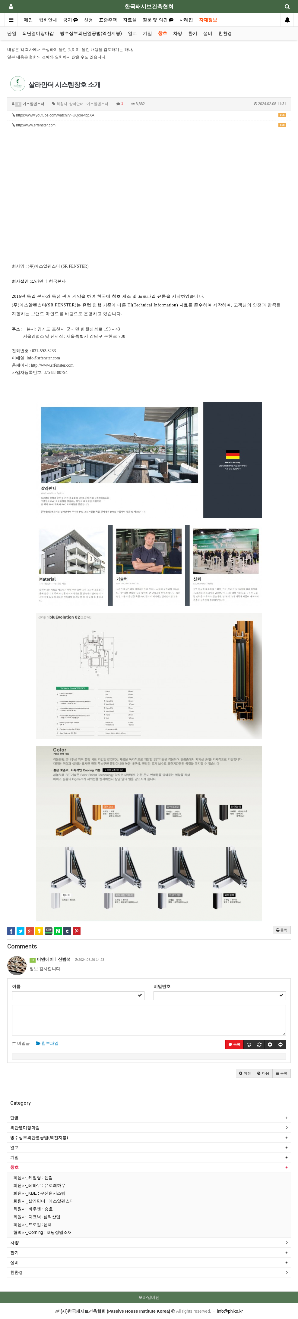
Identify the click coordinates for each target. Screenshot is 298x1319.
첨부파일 (47, 1043)
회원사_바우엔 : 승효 (33, 1208)
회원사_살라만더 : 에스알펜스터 (43, 1201)
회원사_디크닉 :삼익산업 (36, 1216)
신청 (88, 20)
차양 (177, 33)
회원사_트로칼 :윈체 (32, 1224)
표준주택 (108, 20)
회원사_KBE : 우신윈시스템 (39, 1193)
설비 (207, 33)
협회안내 (48, 20)
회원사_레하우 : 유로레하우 (39, 1185)
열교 (132, 33)
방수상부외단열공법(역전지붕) (91, 33)
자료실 (130, 20)
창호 (162, 33)
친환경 (225, 33)
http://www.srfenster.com (149, 125)
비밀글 (21, 1043)
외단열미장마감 (38, 33)
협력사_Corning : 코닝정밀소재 (42, 1232)
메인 (28, 20)
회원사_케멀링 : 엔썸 (33, 1177)
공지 (70, 20)
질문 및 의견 (158, 20)
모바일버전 (149, 1297)
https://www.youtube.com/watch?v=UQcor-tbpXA (149, 115)
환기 (192, 33)
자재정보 (208, 20)
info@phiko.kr (230, 1311)
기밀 (147, 33)
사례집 (186, 20)
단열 (11, 33)
